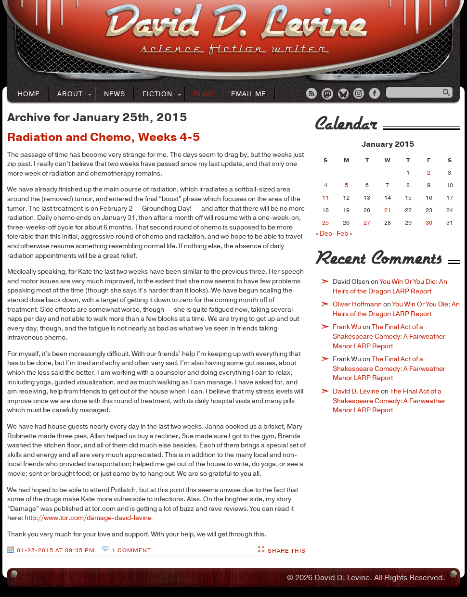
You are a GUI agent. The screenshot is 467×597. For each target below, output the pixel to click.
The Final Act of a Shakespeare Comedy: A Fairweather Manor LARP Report (389, 336)
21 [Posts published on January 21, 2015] (387, 210)
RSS (312, 94)
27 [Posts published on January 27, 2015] (366, 223)
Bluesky (343, 94)
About (70, 94)
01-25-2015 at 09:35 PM (56, 550)
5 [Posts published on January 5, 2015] (346, 185)
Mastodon (328, 94)
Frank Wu (347, 326)
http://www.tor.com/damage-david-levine (88, 517)
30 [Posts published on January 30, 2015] (429, 223)
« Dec (323, 233)
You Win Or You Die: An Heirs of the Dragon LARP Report (390, 286)
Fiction (157, 94)
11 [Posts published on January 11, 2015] (325, 198)
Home (29, 94)
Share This (287, 551)
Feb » (344, 233)
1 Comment (131, 550)
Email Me (248, 94)
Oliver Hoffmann (357, 304)
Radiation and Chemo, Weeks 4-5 (103, 137)
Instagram (359, 94)
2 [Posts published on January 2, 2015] (428, 173)
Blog (204, 94)
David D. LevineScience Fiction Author (236, 30)
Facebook (375, 94)
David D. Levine (356, 391)
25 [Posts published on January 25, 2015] (325, 223)
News (114, 94)
